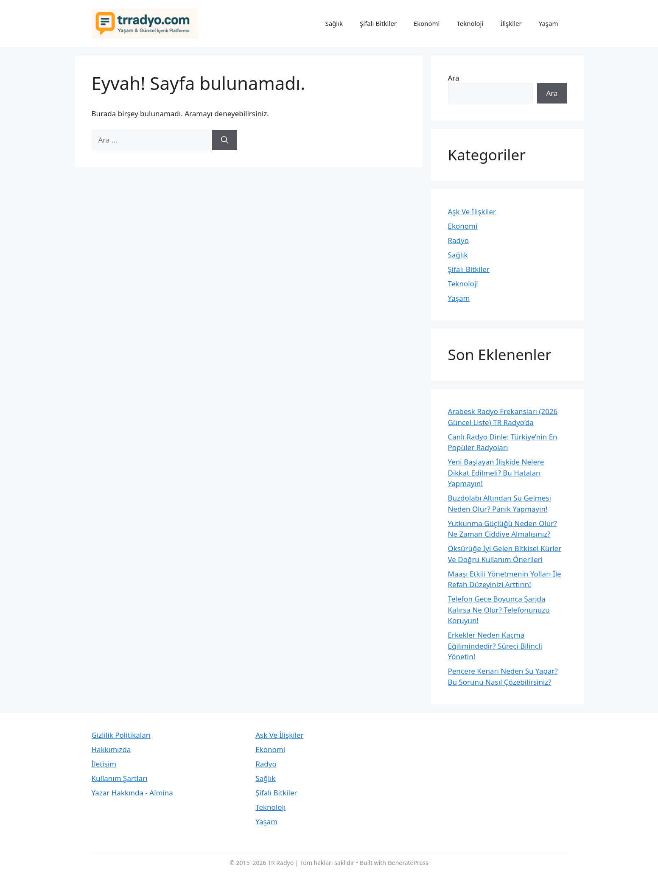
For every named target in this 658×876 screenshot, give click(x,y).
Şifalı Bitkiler (378, 23)
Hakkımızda (111, 749)
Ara (453, 78)
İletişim (104, 764)
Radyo (458, 240)
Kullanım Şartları (120, 778)
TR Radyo (281, 863)
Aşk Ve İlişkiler (472, 211)
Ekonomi (427, 23)
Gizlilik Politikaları (121, 735)
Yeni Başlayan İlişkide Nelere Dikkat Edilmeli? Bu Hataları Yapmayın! (496, 472)
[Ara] (224, 140)
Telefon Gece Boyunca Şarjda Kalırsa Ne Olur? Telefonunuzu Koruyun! (499, 609)
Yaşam (548, 23)
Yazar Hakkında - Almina (132, 793)
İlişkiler (510, 23)
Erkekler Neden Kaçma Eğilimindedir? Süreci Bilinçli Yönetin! (495, 645)
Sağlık (334, 23)
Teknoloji (470, 23)
